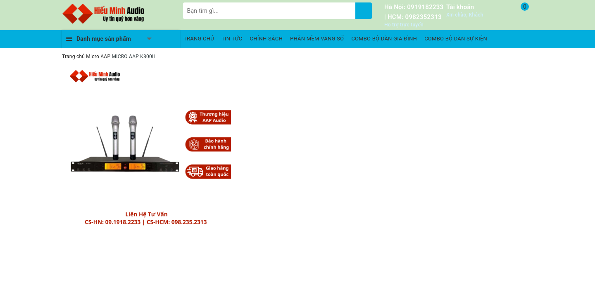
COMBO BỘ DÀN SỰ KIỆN (455, 38)
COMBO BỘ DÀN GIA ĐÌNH (384, 38)
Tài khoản (460, 7)
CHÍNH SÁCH (266, 38)
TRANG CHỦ (198, 38)
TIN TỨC (232, 38)
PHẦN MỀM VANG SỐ (317, 38)
